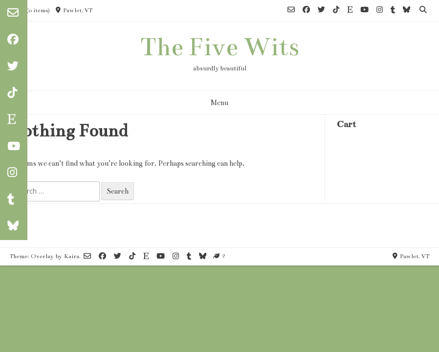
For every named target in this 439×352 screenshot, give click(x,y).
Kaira (71, 256)
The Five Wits (219, 47)
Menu (219, 102)
